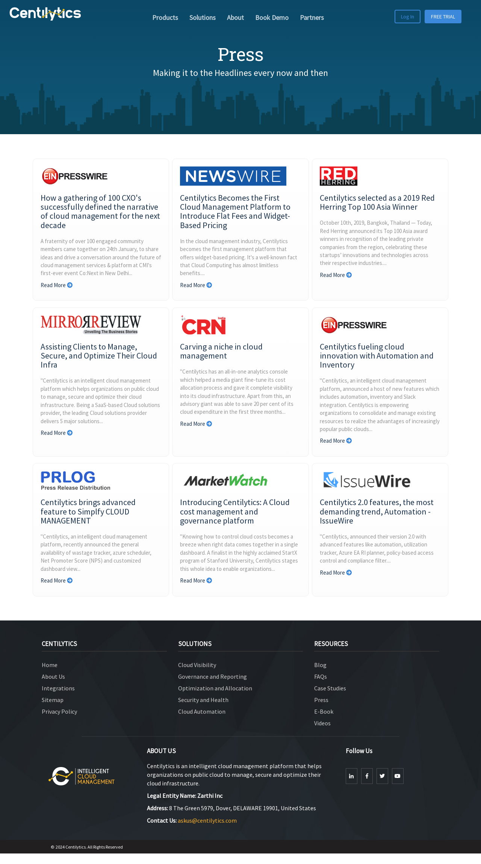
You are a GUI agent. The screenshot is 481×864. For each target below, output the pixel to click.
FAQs (320, 687)
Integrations (58, 699)
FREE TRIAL (443, 16)
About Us (53, 687)
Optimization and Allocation (215, 699)
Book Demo (272, 17)
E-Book (323, 722)
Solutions (202, 17)
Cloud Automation (201, 722)
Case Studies (330, 699)
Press (321, 710)
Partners (312, 17)
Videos (322, 733)
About (235, 17)
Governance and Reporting (212, 687)
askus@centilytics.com (207, 831)
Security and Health (203, 710)
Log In (407, 16)
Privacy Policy (59, 722)
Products (165, 17)
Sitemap (53, 710)
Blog (320, 675)
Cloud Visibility (197, 675)
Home (49, 675)
